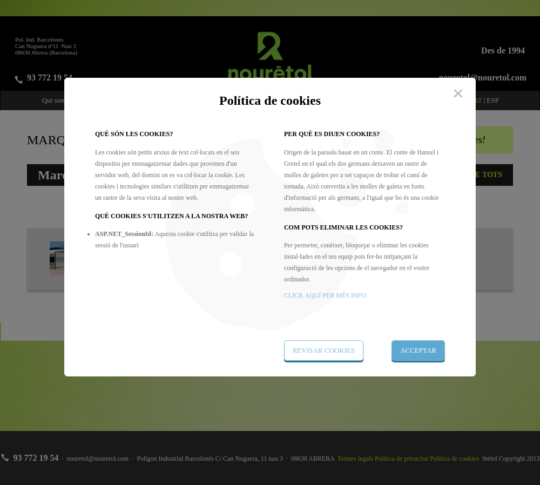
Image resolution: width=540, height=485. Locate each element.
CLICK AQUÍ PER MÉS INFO (325, 295)
